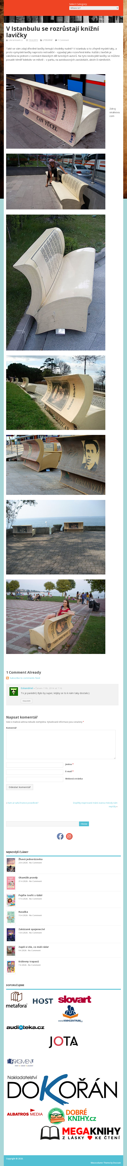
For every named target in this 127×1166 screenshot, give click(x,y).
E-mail (69, 771)
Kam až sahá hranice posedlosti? (23, 802)
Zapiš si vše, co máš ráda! (34, 946)
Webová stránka (74, 778)
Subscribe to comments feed (25, 677)
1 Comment (63, 40)
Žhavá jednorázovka (30, 859)
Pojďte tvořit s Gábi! (30, 895)
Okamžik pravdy (28, 877)
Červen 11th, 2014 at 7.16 (48, 688)
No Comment (35, 862)
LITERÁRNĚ (48, 40)
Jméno (69, 764)
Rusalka (23, 911)
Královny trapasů (29, 961)
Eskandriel (27, 688)
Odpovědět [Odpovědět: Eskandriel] (27, 701)
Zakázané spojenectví (32, 929)
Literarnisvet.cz (16, 40)
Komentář (11, 727)
